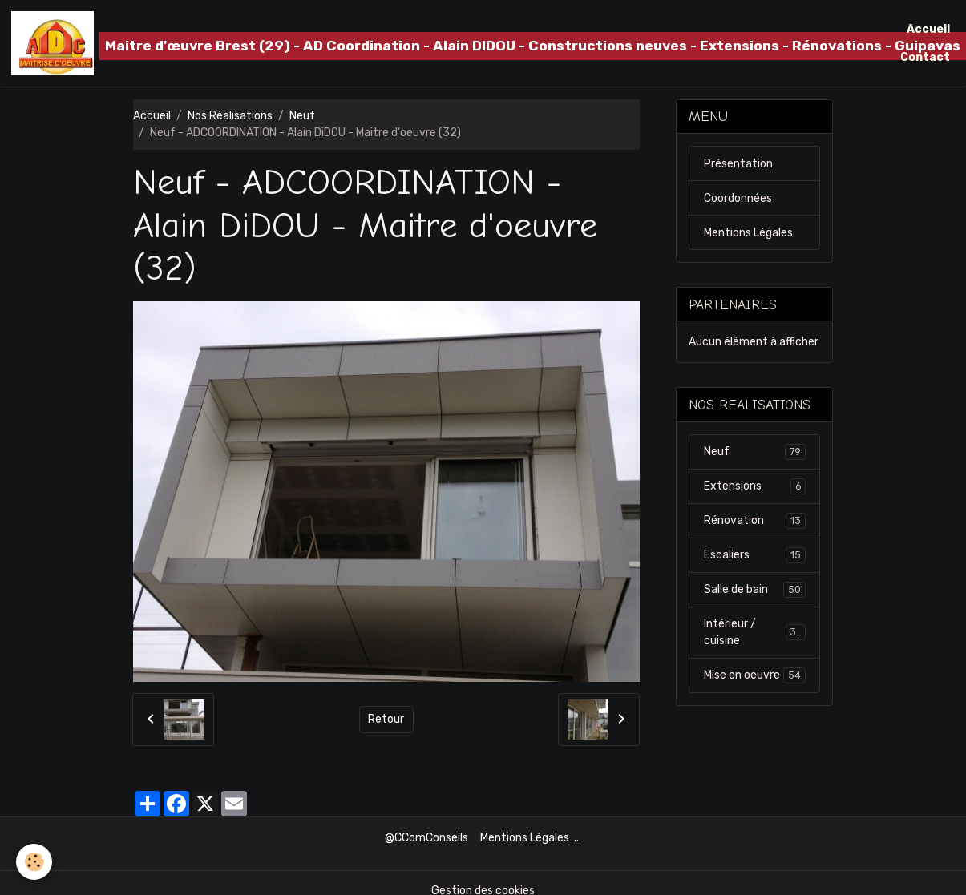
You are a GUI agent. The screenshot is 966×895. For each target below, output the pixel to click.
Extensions (755, 486)
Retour (386, 719)
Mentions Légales (748, 233)
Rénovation (755, 521)
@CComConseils (426, 838)
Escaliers (755, 555)
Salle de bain (755, 590)
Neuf (302, 116)
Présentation (738, 164)
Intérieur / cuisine (755, 632)
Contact (925, 57)
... (577, 838)
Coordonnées (738, 198)
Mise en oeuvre (755, 675)
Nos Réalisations (230, 116)
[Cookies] (34, 862)
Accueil (928, 29)
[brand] (447, 43)
